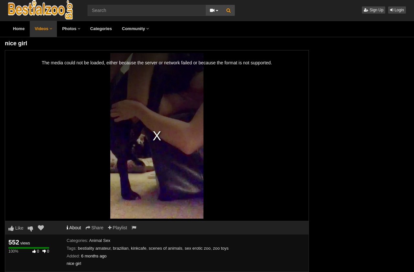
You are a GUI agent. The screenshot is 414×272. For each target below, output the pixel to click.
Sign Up (373, 10)
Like (16, 228)
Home (19, 28)
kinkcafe (139, 248)
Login (397, 10)
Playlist (117, 227)
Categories (101, 28)
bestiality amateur (94, 248)
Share (95, 227)
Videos (43, 28)
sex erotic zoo (198, 248)
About (74, 227)
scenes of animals (165, 248)
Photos (71, 28)
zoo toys (220, 248)
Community (135, 28)
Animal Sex (99, 240)
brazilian (120, 248)
